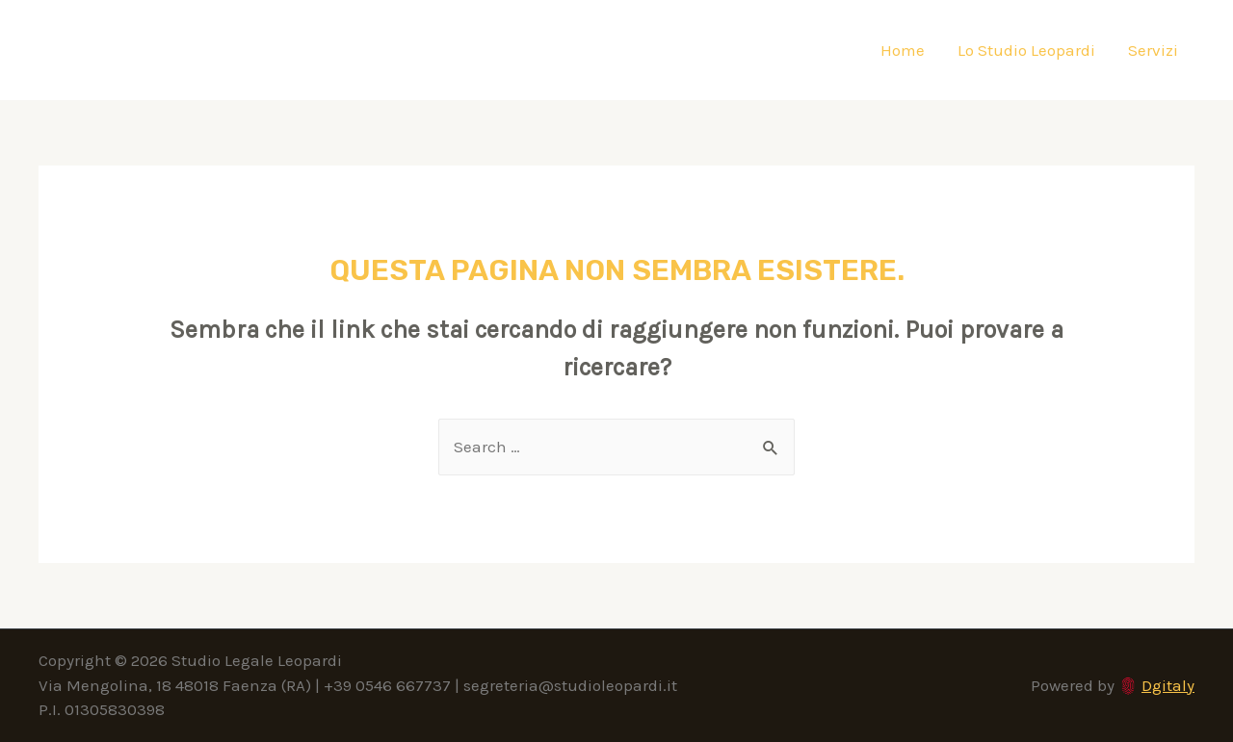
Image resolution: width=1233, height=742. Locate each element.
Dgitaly (1167, 685)
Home (902, 50)
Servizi (1153, 50)
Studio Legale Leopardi (229, 50)
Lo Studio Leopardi (1026, 50)
